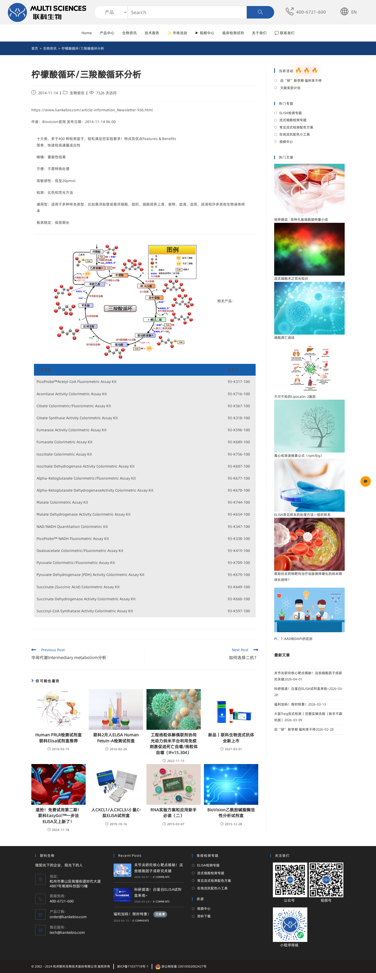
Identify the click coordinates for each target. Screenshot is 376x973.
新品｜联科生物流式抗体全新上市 (231, 737)
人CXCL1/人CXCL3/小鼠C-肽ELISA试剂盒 (116, 812)
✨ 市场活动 (177, 33)
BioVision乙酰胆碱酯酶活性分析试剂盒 (231, 812)
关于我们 (259, 33)
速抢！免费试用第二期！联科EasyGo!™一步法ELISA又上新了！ (58, 815)
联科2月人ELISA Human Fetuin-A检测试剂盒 (116, 737)
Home (86, 33)
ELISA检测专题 (290, 112)
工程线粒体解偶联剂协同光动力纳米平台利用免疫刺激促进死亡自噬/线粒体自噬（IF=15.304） (174, 743)
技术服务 (152, 33)
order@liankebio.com (68, 916)
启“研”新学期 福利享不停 (300, 80)
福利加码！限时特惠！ (291, 704)
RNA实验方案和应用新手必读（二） (173, 812)
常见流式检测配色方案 (296, 127)
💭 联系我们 (284, 33)
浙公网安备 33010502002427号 (181, 966)
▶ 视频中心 (204, 33)
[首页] (34, 48)
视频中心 (286, 141)
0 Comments (161, 877)
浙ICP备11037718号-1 (133, 966)
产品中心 (107, 33)
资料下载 (204, 916)
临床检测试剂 (233, 33)
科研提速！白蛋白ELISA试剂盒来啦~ (301, 688)
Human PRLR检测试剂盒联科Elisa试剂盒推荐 (58, 737)
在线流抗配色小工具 (294, 134)
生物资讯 (129, 33)
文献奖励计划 (290, 87)
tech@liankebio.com (67, 932)
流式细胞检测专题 (293, 120)
